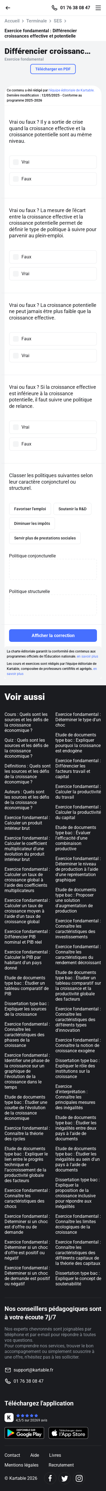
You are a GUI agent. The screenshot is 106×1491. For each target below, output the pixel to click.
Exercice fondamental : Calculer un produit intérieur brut (27, 823)
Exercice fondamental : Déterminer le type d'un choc (78, 720)
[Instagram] (79, 1478)
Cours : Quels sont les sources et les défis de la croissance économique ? (26, 722)
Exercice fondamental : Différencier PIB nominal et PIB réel (27, 937)
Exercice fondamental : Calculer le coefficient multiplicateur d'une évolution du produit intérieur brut (27, 848)
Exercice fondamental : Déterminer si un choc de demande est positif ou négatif (27, 1275)
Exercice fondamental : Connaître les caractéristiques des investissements (78, 928)
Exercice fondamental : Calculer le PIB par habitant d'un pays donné (27, 960)
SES (58, 21)
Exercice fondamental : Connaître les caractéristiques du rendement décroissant (78, 954)
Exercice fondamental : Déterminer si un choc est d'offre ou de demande (27, 1224)
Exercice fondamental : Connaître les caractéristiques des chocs (27, 1198)
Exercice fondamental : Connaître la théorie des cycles (27, 1133)
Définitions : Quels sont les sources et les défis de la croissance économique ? (28, 774)
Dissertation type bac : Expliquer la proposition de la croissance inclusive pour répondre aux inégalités (77, 1193)
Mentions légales (21, 1465)
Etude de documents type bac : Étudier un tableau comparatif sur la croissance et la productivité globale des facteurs (78, 986)
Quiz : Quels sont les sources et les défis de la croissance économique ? (26, 748)
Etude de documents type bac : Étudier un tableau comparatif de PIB (27, 985)
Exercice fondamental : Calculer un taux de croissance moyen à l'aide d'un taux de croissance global (27, 911)
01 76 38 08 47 (75, 8)
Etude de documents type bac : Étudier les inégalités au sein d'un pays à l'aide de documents (77, 1159)
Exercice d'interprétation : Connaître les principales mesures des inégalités (75, 1097)
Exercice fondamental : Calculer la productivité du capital (78, 812)
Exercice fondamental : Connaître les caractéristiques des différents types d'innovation (78, 1019)
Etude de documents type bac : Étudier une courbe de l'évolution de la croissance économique (26, 1107)
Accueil (12, 21)
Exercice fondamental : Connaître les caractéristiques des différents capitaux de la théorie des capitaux (78, 1252)
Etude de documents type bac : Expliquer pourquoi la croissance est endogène (78, 742)
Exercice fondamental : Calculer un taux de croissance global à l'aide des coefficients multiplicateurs (27, 880)
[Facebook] (50, 1478)
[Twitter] (65, 1478)
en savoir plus (87, 656)
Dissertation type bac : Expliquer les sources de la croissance (27, 1009)
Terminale (36, 21)
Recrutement (61, 1465)
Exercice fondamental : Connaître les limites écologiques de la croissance (78, 1224)
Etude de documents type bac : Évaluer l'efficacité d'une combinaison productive (75, 838)
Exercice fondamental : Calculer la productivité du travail (78, 792)
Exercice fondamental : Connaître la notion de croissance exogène (78, 1045)
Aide (34, 1455)
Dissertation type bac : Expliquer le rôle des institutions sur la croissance (77, 1068)
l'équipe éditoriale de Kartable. (71, 90)
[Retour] (10, 7)
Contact (12, 1455)
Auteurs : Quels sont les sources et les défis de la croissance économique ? (27, 799)
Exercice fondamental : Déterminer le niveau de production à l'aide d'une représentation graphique (78, 869)
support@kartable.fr (33, 1370)
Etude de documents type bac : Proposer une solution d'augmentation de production (75, 900)
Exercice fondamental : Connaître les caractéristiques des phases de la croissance (27, 1034)
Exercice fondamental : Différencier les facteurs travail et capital (78, 768)
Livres (55, 1455)
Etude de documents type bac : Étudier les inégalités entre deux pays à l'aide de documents (75, 1128)
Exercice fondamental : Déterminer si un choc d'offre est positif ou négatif (27, 1250)
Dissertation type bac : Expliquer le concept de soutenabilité (78, 1278)
